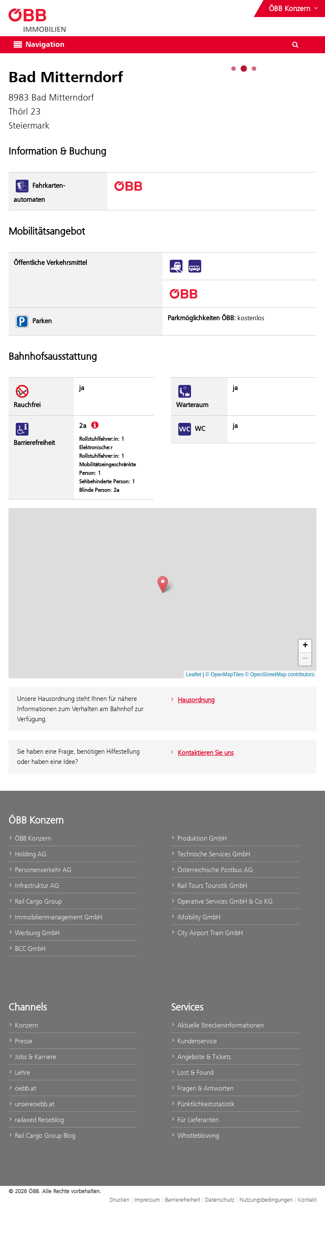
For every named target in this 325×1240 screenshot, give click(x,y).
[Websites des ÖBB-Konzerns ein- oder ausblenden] (294, 8)
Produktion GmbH (199, 838)
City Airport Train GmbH (207, 933)
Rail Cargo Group (35, 901)
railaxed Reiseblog (36, 1120)
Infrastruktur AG (34, 885)
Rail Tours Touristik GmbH (209, 885)
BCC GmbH (27, 948)
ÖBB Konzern (30, 838)
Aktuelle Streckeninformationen (217, 1025)
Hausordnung (191, 700)
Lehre (19, 1072)
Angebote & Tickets (201, 1057)
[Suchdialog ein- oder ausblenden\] (295, 44)
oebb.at (22, 1088)
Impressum (147, 1199)
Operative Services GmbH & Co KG (222, 901)
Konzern (23, 1025)
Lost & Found (192, 1072)
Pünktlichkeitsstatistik (202, 1104)
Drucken (119, 1199)
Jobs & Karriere (32, 1057)
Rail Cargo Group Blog (42, 1135)
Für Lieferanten (195, 1120)
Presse (20, 1041)
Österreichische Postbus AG (212, 870)
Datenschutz (219, 1199)
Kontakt (307, 1199)
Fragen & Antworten (202, 1088)
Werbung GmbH (34, 933)
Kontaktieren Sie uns (201, 753)
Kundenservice (194, 1041)
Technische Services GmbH (210, 854)
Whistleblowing (195, 1135)
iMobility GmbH (195, 917)
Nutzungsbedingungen (266, 1199)
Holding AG (27, 854)
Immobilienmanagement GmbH (55, 917)
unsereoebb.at (31, 1104)
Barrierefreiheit (182, 1199)
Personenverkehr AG (40, 870)
